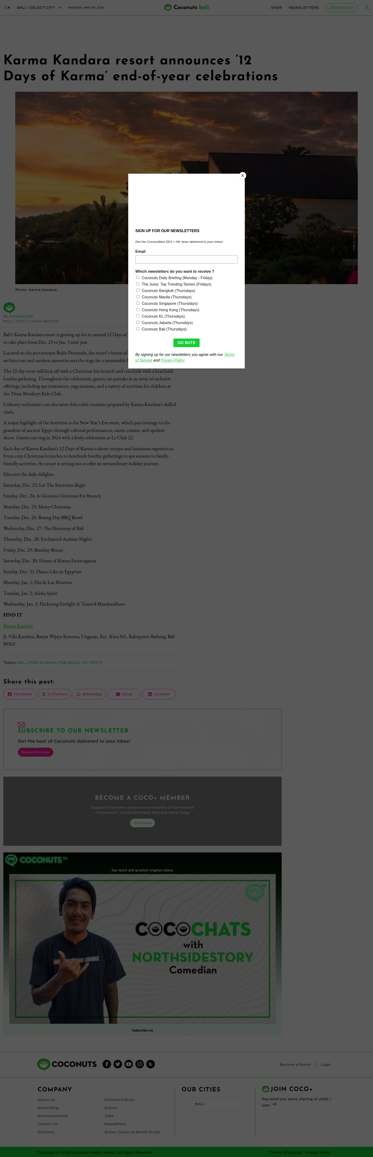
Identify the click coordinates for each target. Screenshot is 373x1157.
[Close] (243, 174)
